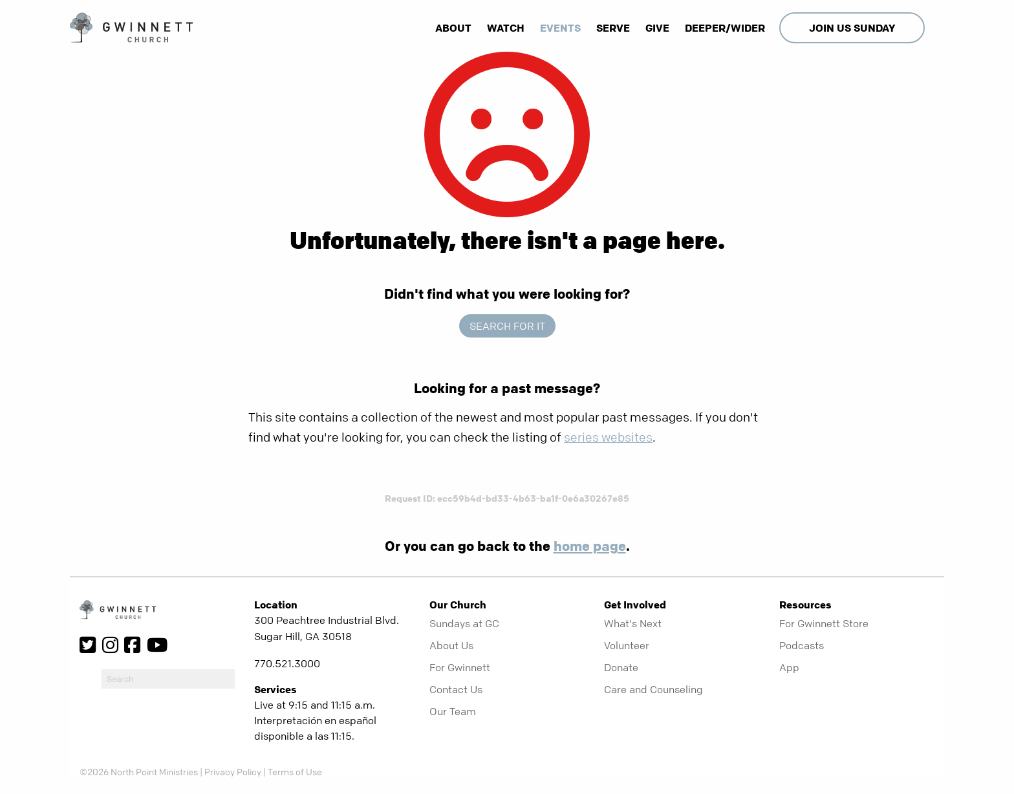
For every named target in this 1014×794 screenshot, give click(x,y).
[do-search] (168, 679)
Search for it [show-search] (507, 325)
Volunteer (626, 645)
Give (657, 27)
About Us (451, 645)
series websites (608, 437)
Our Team (452, 711)
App (789, 667)
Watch (505, 27)
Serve (613, 27)
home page (590, 545)
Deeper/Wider (725, 27)
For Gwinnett (459, 667)
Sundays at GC (464, 623)
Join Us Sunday (852, 27)
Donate (621, 667)
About (453, 27)
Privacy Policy (232, 771)
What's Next (633, 623)
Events (560, 27)
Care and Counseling (653, 689)
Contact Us (455, 689)
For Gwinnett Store (823, 623)
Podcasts (801, 645)
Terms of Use (295, 771)
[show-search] (935, 27)
